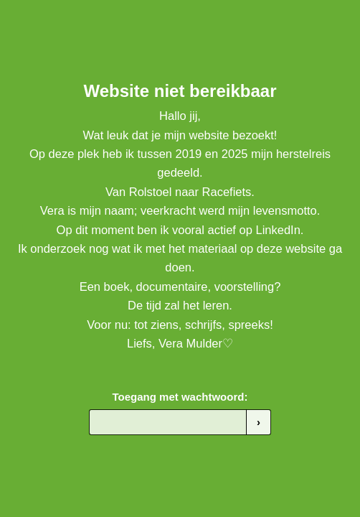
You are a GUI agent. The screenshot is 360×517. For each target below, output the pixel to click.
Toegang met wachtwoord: (180, 397)
